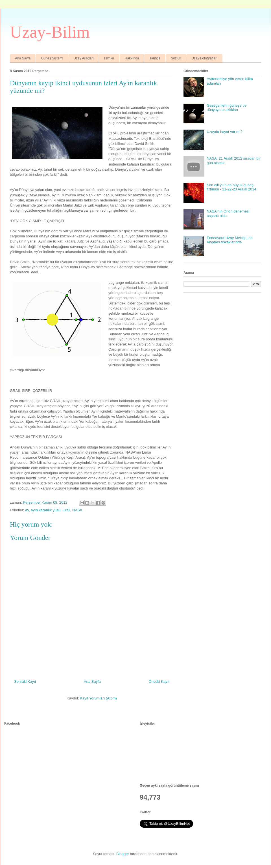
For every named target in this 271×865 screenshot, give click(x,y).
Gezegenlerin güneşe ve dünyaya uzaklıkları (226, 107)
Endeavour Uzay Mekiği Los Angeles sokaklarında (229, 240)
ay (27, 510)
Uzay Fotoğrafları (204, 58)
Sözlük (176, 58)
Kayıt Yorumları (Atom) (98, 698)
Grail (66, 510)
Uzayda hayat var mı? (224, 132)
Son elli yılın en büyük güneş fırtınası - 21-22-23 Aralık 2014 (231, 187)
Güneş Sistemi (52, 58)
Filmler (109, 58)
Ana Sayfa (22, 58)
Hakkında (132, 58)
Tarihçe (154, 58)
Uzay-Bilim (50, 32)
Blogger (122, 854)
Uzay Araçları (83, 58)
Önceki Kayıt (158, 681)
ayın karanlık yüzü (45, 510)
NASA (77, 510)
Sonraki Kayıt (25, 681)
